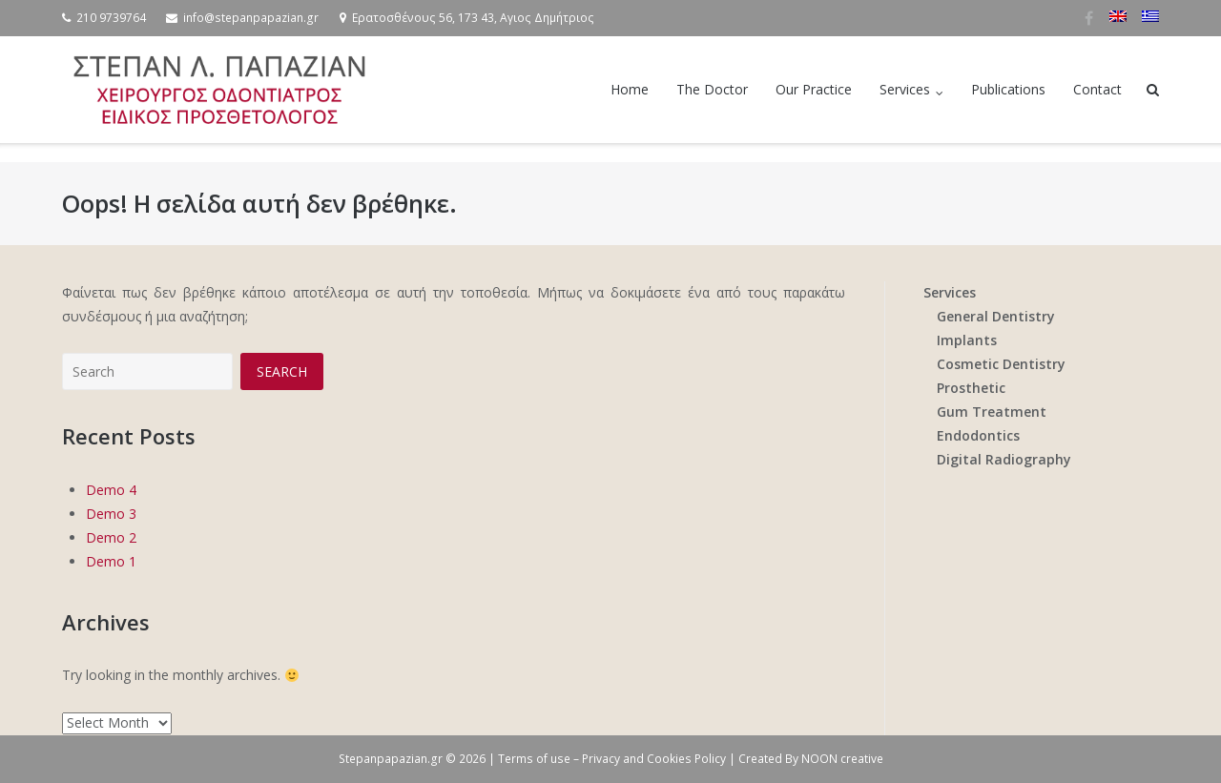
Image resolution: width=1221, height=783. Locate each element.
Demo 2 (111, 537)
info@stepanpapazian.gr (251, 18)
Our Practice (814, 89)
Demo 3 (111, 514)
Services (905, 89)
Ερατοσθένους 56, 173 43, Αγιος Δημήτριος (473, 18)
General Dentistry (996, 316)
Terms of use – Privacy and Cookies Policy (613, 759)
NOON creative (842, 759)
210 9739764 (111, 18)
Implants (967, 340)
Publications (1008, 89)
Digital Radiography (1004, 459)
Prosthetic (971, 388)
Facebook (1089, 18)
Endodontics (978, 435)
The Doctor (712, 89)
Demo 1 (111, 561)
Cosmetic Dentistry (1001, 364)
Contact (1097, 89)
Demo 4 (111, 490)
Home (629, 89)
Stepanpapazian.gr (391, 759)
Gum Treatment (991, 411)
